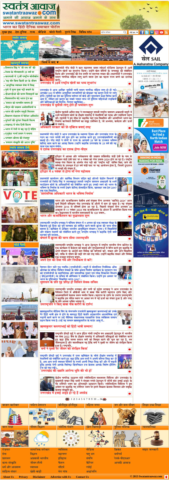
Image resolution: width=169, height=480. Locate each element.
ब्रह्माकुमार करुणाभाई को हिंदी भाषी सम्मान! (66, 326)
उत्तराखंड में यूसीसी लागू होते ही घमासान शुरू (66, 105)
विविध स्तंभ (85, 32)
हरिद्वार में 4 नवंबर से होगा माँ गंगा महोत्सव (65, 171)
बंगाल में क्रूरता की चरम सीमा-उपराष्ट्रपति (64, 238)
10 (95, 399)
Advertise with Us (60, 476)
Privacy (23, 476)
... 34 (99, 399)
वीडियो (42, 32)
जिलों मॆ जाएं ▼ (50, 62)
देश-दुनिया (21, 32)
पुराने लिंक (70, 32)
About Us (8, 476)
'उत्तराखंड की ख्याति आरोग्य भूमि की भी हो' (66, 370)
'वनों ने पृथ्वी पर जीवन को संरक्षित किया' (64, 348)
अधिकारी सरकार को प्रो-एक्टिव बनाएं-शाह (65, 127)
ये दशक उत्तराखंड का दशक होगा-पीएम (63, 149)
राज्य (32, 32)
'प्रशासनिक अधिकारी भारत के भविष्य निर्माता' (67, 193)
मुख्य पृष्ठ (7, 32)
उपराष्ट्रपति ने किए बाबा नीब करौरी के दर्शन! (66, 304)
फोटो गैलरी (55, 32)
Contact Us (82, 476)
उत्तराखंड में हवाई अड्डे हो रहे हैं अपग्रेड (63, 393)
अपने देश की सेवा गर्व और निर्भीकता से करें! (66, 260)
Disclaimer (39, 476)
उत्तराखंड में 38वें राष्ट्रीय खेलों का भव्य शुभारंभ (68, 83)
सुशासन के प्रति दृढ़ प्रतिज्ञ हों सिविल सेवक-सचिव (69, 282)
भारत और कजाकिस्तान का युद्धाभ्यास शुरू (64, 215)
